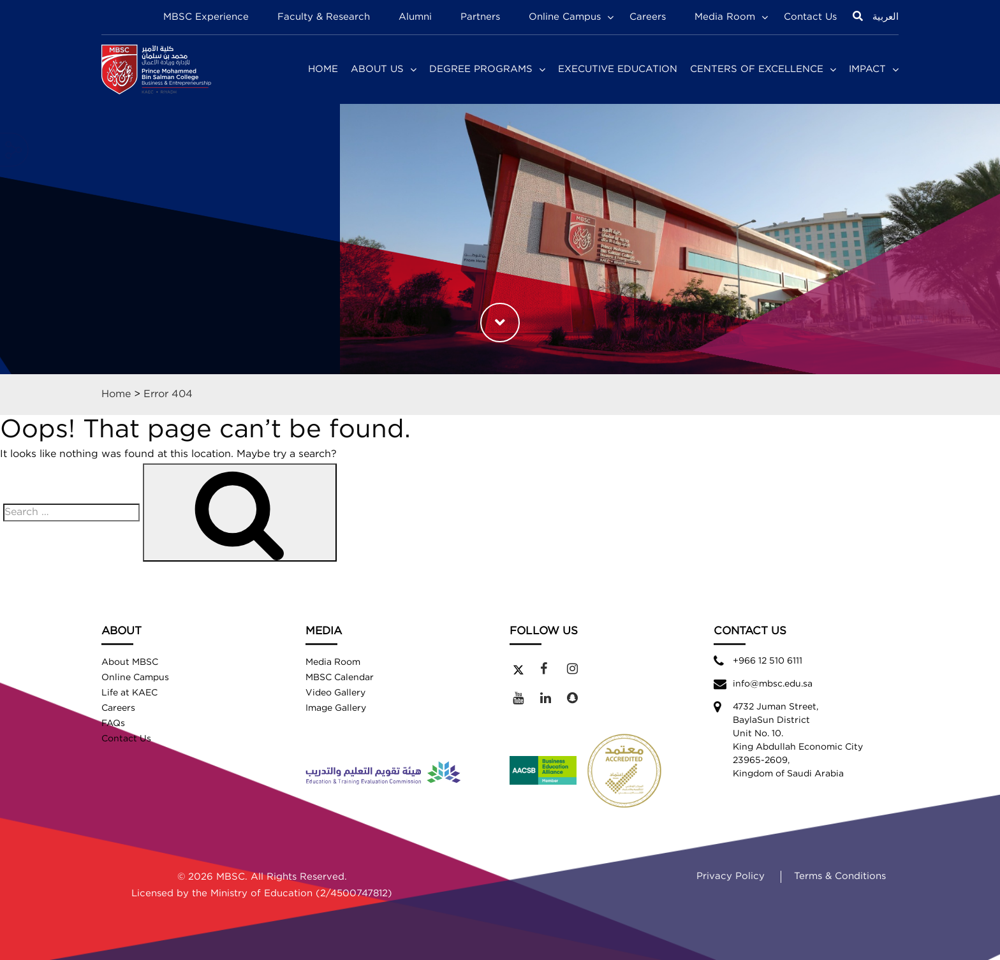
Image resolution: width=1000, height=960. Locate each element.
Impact (867, 69)
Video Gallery (335, 693)
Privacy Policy (730, 876)
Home (323, 69)
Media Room (725, 17)
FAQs (113, 723)
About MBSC (129, 662)
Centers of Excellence (756, 69)
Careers (647, 17)
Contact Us (810, 17)
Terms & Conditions (840, 876)
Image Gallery (335, 708)
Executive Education (617, 69)
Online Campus (565, 17)
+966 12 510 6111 (767, 661)
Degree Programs (481, 69)
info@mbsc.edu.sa (772, 684)
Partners (480, 17)
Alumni (415, 17)
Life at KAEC (129, 693)
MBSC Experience (206, 17)
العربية (885, 17)
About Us (377, 69)
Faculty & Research (323, 17)
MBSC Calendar (339, 677)
